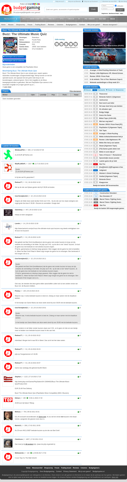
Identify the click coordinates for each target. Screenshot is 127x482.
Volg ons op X (59, 1)
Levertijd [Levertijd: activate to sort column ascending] (43, 95)
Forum (30, 25)
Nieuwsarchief (37, 468)
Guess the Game (102, 115)
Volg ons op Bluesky (74, 1)
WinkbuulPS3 (20, 150)
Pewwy (17, 291)
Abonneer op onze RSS (109, 1)
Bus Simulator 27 (106, 196)
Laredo (17, 223)
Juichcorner (100, 100)
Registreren (105, 13)
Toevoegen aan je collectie (13, 60)
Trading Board (40, 25)
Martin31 (18, 425)
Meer (113, 19)
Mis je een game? (94, 25)
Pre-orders (90, 19)
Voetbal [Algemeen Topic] (105, 176)
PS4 (62, 19)
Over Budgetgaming (47, 471)
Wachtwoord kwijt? (114, 13)
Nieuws (10, 25)
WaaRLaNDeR (20, 164)
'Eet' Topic (100, 130)
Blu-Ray (103, 19)
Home (3, 25)
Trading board (66, 468)
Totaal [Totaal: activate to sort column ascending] (76, 95)
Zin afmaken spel (102, 109)
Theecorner (100, 94)
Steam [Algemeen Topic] (105, 146)
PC (79, 19)
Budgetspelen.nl (98, 471)
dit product (29, 444)
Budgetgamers (71, 25)
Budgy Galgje (101, 112)
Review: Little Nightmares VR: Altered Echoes (106, 73)
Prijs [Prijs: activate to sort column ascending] (53, 95)
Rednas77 (18, 182)
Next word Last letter (103, 103)
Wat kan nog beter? (103, 121)
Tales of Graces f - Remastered (107, 155)
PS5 (24, 19)
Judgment (100, 170)
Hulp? (121, 13)
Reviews (51, 25)
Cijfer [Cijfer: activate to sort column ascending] (33, 95)
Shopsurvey (20, 25)
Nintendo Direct (102, 179)
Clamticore (19, 439)
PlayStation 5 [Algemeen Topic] (107, 127)
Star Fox (99, 164)
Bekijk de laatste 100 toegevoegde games (109, 208)
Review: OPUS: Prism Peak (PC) (107, 124)
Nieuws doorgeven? (110, 25)
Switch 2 (52, 19)
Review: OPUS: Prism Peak (99, 76)
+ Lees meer (7, 87)
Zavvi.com (42, 417)
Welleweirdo (19, 453)
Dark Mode (124, 1)
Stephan (18, 377)
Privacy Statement (70, 471)
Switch (71, 19)
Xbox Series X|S (37, 19)
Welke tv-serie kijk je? (104, 152)
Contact (82, 25)
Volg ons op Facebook (91, 1)
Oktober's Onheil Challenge (106, 173)
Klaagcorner (100, 182)
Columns (60, 25)
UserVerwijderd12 (21, 196)
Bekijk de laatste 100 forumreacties (106, 185)
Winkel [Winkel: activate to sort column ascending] (5, 95)
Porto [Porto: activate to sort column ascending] (65, 95)
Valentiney (18, 210)
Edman (17, 398)
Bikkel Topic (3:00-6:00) (104, 118)
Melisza (17, 412)
